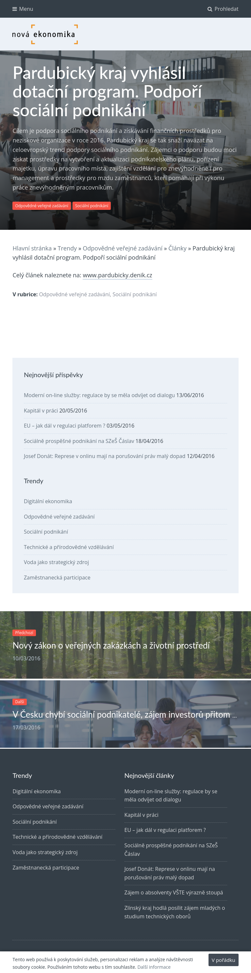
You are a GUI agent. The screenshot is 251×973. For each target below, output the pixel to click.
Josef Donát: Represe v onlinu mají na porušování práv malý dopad (104, 456)
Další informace (154, 967)
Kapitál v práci (41, 410)
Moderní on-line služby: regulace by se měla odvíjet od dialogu (99, 395)
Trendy (67, 248)
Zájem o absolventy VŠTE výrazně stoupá (174, 892)
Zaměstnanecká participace (57, 577)
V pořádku (223, 960)
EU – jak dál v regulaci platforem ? (64, 425)
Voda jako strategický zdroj (56, 562)
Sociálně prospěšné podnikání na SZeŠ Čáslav (79, 441)
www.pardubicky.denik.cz (117, 275)
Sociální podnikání (91, 206)
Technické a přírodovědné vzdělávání (69, 547)
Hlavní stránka (32, 248)
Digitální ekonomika (48, 501)
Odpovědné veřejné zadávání (41, 206)
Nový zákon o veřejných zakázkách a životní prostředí (110, 645)
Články (177, 248)
